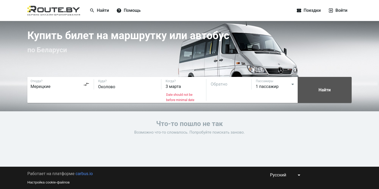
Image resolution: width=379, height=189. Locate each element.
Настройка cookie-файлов (48, 182)
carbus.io (84, 173)
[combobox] (60, 84)
